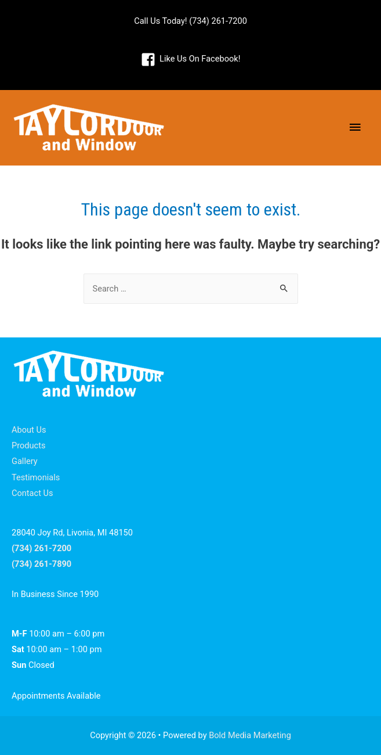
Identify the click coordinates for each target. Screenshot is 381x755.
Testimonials (36, 477)
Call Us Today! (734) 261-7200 (190, 21)
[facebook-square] (191, 59)
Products (29, 445)
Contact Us (32, 493)
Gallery (25, 461)
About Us (29, 430)
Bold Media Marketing (250, 735)
